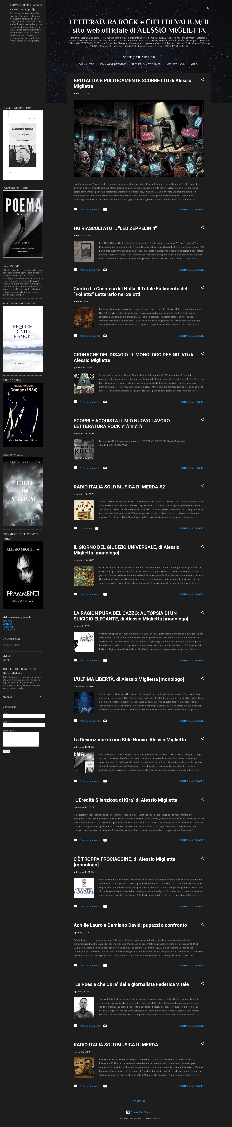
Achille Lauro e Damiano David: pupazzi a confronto (130, 926)
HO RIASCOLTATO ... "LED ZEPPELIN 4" (115, 229)
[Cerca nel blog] (23, 645)
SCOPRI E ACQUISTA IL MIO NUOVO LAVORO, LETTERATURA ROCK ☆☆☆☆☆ (122, 424)
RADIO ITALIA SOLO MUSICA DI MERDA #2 (119, 487)
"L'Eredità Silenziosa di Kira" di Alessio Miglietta (125, 800)
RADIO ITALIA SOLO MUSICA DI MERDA (116, 1045)
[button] (202, 80)
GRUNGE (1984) (171, 64)
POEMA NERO (82, 64)
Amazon (7, 620)
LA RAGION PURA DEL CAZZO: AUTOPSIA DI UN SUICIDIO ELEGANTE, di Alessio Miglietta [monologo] (131, 616)
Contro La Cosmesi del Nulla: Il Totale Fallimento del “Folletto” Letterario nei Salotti (130, 292)
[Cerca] (209, 9)
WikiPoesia (9, 629)
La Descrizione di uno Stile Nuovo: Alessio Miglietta (130, 740)
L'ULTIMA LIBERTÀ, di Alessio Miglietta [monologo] (129, 680)
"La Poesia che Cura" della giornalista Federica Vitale (131, 985)
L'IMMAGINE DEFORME (108, 64)
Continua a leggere (191, 210)
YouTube (7, 623)
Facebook (8, 626)
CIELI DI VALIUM (195, 64)
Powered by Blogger (139, 1112)
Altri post (139, 1101)
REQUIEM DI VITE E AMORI (142, 64)
